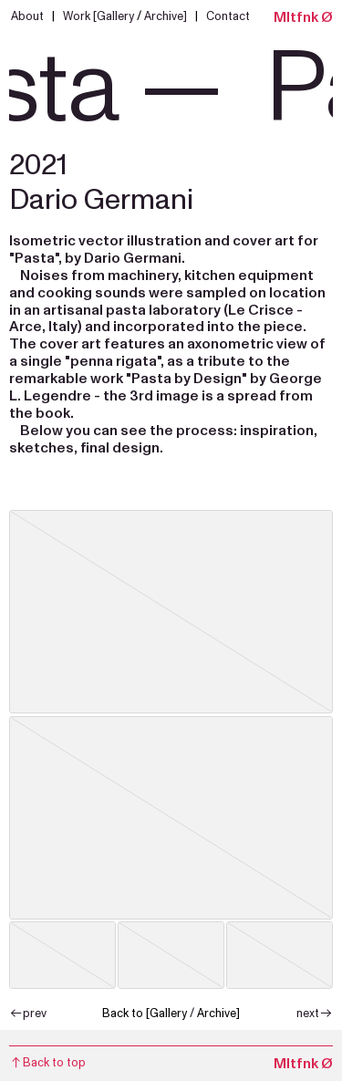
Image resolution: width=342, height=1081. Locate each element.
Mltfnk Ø (303, 17)
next (314, 1013)
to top (47, 1063)
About (30, 16)
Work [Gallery (100, 16)
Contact (228, 16)
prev (28, 1013)
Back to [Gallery (144, 1013)
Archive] (164, 16)
